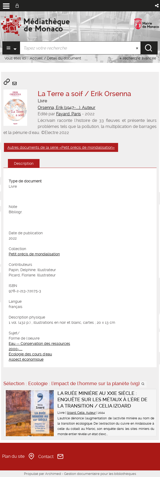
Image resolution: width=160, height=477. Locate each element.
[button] (157, 5)
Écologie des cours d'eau (30, 354)
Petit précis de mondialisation (34, 254)
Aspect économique (26, 359)
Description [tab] (23, 163)
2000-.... (15, 349)
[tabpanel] (80, 270)
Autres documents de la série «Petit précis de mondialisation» (61, 147)
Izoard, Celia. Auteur (81, 413)
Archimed (53, 474)
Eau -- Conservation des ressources (39, 343)
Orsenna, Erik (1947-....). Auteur (66, 107)
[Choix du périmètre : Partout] (11, 47)
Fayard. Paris (68, 113)
